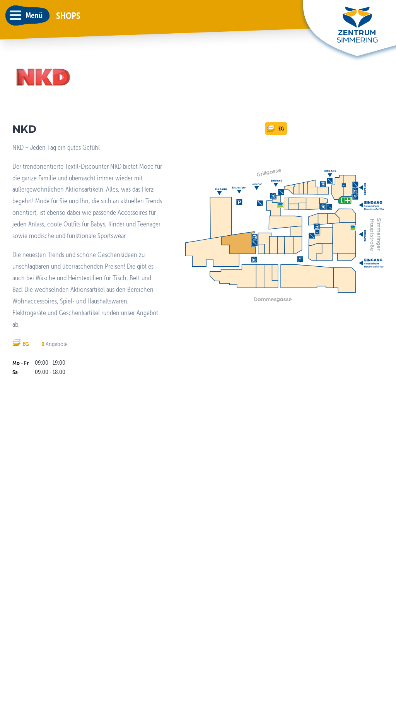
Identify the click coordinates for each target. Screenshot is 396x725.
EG (275, 128)
